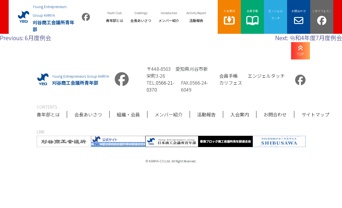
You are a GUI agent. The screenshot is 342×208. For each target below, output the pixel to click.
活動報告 (206, 114)
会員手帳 (228, 75)
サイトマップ (316, 114)
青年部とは (48, 114)
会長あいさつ (88, 114)
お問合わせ (275, 114)
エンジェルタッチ (266, 75)
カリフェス (230, 82)
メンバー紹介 (169, 114)
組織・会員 (128, 114)
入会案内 (240, 114)
